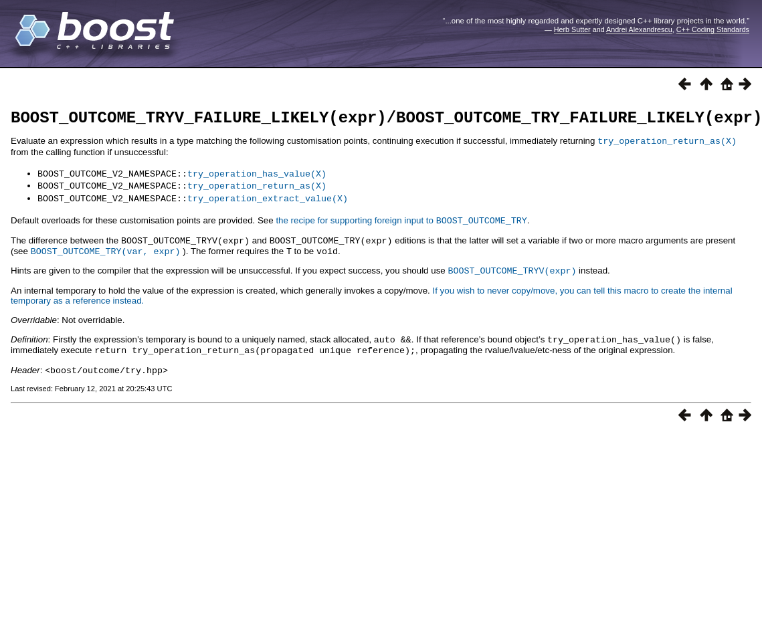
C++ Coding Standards (712, 29)
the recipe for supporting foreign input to (401, 222)
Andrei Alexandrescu (639, 29)
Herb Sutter (572, 29)
